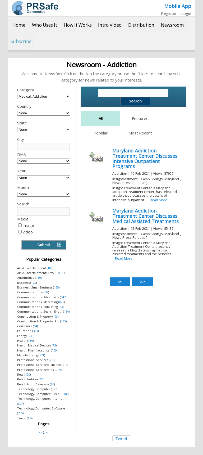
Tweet (121, 438)
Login (186, 13)
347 (63, 297)
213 (52, 360)
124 (30, 418)
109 (54, 350)
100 (50, 268)
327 (20, 404)
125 (56, 287)
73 (61, 307)
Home (18, 25)
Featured (140, 118)
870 (61, 302)
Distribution (141, 25)
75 (60, 370)
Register (169, 13)
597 (54, 389)
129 (33, 283)
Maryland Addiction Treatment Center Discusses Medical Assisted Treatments (145, 216)
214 (64, 365)
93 (56, 316)
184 (65, 394)
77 (41, 379)
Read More (158, 199)
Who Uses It (44, 25)
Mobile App (177, 6)
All (101, 118)
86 (52, 384)
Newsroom (172, 25)
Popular (101, 133)
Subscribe (21, 41)
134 (66, 311)
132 (45, 292)
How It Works (78, 25)
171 (41, 355)
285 (20, 413)
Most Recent (140, 133)
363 (35, 331)
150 (38, 278)
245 (31, 336)
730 (30, 341)
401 (61, 273)
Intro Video (110, 25)
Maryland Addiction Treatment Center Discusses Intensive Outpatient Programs (144, 158)
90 (28, 374)
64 (35, 326)
